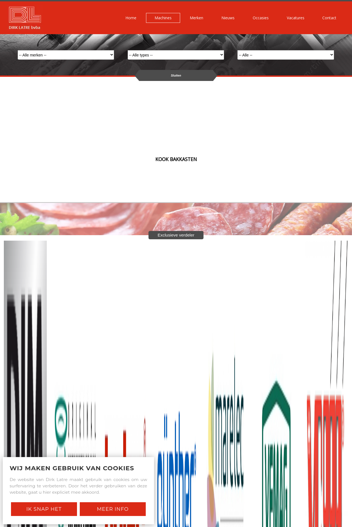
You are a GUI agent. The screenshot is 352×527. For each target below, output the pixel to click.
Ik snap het (44, 509)
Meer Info (113, 509)
